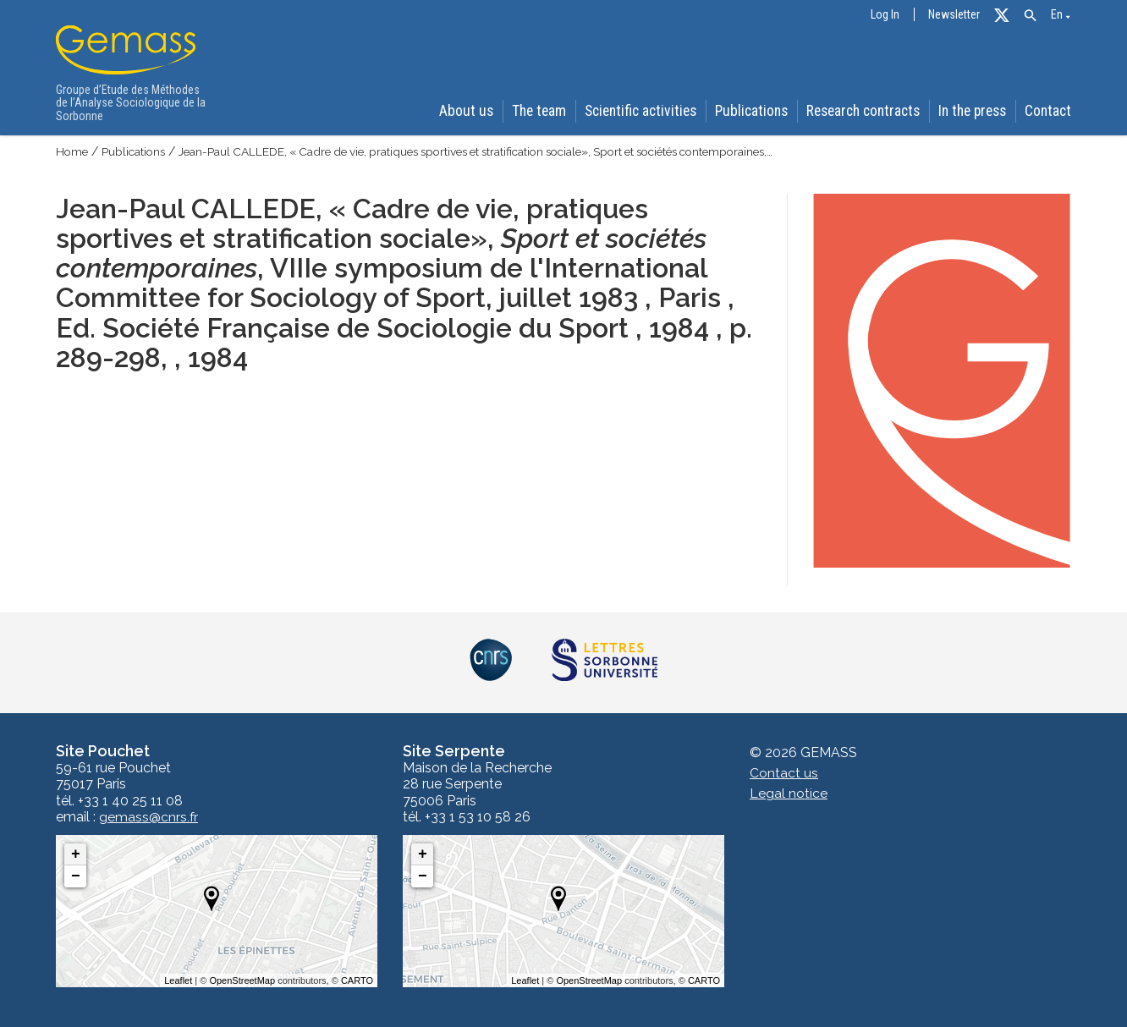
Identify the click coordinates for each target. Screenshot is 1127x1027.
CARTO (357, 980)
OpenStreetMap (242, 980)
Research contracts (861, 111)
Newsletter (954, 14)
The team (536, 111)
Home (73, 152)
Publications (750, 111)
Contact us (784, 774)
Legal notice (788, 794)
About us (462, 111)
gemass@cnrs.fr (149, 817)
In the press (972, 111)
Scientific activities (638, 111)
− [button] (75, 876)
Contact (1049, 111)
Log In (885, 14)
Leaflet (178, 980)
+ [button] (75, 854)
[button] (1030, 15)
